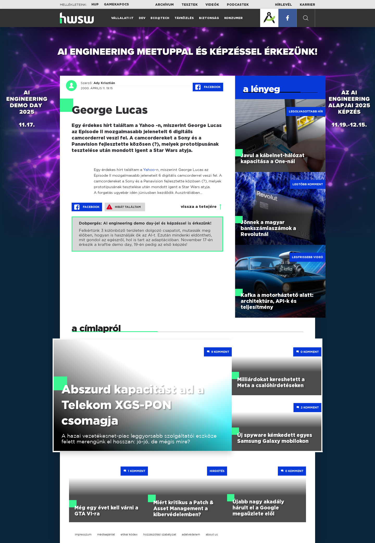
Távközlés (184, 18)
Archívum (164, 4)
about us (212, 534)
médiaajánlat (106, 534)
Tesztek (190, 4)
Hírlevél (283, 4)
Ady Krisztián (104, 83)
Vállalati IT (122, 18)
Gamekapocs (116, 4)
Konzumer (233, 18)
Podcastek (238, 4)
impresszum (83, 534)
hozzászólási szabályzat (159, 534)
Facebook (208, 87)
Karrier (307, 4)
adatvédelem (191, 534)
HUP (95, 4)
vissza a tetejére (199, 207)
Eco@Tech (160, 18)
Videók (212, 4)
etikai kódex (129, 534)
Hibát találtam (124, 207)
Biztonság (209, 18)
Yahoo (149, 169)
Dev (142, 18)
